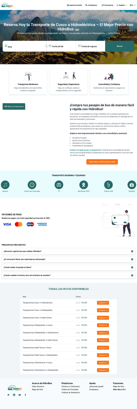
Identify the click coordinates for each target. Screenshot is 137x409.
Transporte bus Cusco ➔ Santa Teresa (37, 318)
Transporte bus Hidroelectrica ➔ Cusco (37, 363)
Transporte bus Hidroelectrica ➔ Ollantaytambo (40, 370)
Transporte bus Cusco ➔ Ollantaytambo (37, 310)
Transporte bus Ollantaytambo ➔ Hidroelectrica (40, 333)
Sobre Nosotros (38, 386)
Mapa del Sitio (37, 389)
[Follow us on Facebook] (25, 395)
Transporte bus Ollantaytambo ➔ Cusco (37, 325)
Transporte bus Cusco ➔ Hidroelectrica (37, 303)
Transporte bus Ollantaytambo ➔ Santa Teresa (40, 340)
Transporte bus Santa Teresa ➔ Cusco (37, 348)
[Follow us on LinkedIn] (14, 395)
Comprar (103, 303)
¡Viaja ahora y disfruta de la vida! (102, 162)
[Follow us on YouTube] (20, 395)
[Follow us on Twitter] (8, 395)
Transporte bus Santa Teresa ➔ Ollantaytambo (40, 355)
